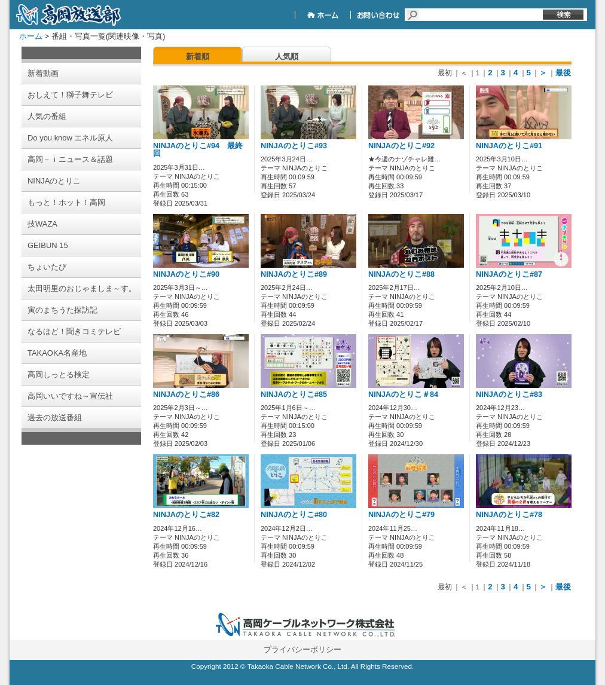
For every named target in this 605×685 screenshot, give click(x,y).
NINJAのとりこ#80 (294, 514)
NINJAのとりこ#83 (509, 394)
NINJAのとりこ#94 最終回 (198, 150)
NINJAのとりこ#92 (401, 146)
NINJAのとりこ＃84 (403, 394)
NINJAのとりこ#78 (509, 514)
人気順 (286, 56)
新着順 (197, 56)
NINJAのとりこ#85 (294, 394)
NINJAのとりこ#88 (401, 274)
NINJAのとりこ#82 (186, 514)
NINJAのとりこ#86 (186, 394)
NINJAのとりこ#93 (294, 146)
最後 (563, 72)
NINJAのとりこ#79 (401, 514)
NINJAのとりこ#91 (509, 146)
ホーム (30, 36)
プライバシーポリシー (302, 649)
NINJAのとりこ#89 (294, 274)
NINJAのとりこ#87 (509, 274)
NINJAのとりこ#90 (186, 274)
